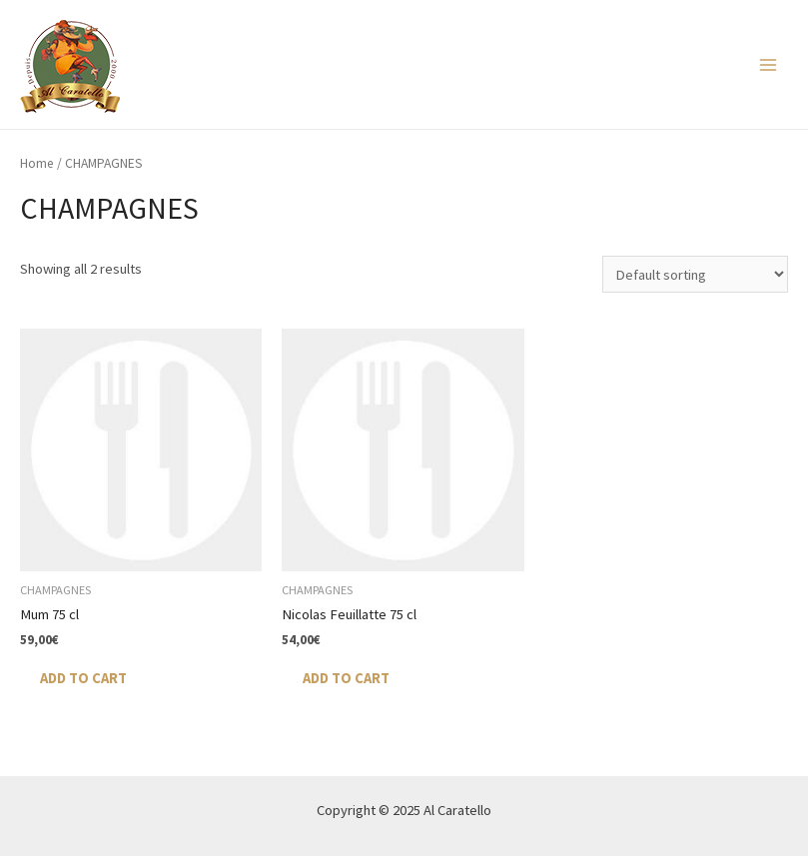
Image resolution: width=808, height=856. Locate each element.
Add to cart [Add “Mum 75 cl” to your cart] (83, 678)
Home (37, 163)
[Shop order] (695, 274)
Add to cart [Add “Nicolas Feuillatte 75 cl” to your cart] (346, 678)
